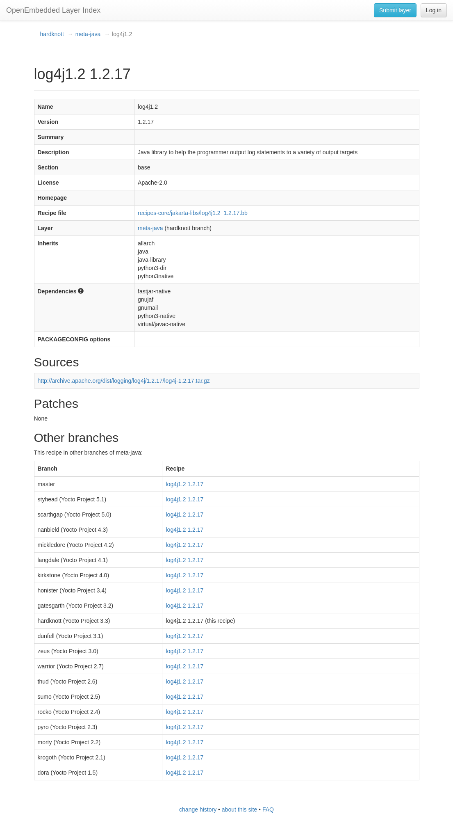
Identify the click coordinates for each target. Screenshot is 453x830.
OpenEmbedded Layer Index (53, 10)
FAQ (268, 809)
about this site (239, 809)
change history (197, 809)
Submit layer (395, 10)
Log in (434, 10)
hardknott (52, 34)
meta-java (87, 34)
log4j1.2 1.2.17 (184, 484)
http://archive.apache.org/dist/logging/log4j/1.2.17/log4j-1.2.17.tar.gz (124, 380)
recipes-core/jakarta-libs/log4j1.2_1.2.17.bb (193, 213)
